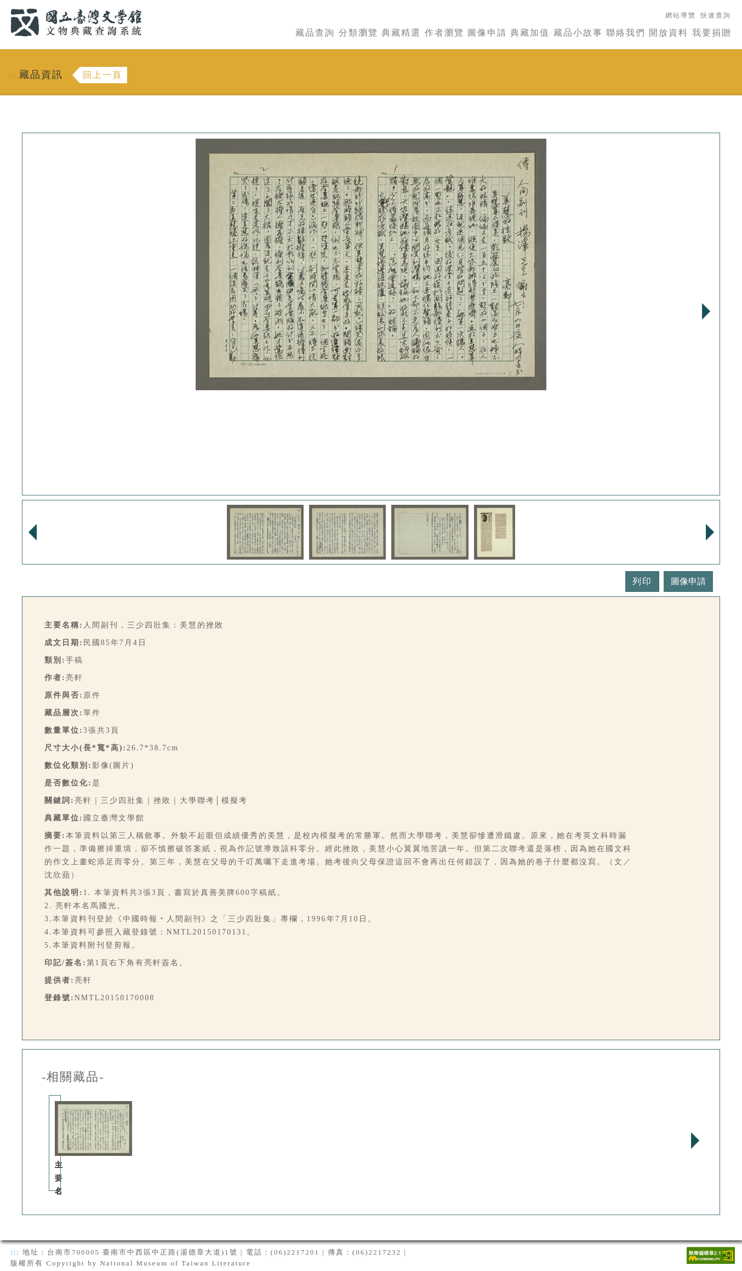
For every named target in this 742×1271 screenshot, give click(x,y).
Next (706, 311)
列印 (642, 581)
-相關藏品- (73, 1077)
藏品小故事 (578, 32)
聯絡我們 (626, 32)
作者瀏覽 (444, 32)
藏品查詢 (315, 32)
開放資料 (668, 32)
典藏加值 (530, 32)
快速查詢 (715, 15)
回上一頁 (102, 74)
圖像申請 (487, 32)
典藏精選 (401, 32)
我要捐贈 (712, 32)
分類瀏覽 (358, 32)
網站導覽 (680, 15)
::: (4, 6)
